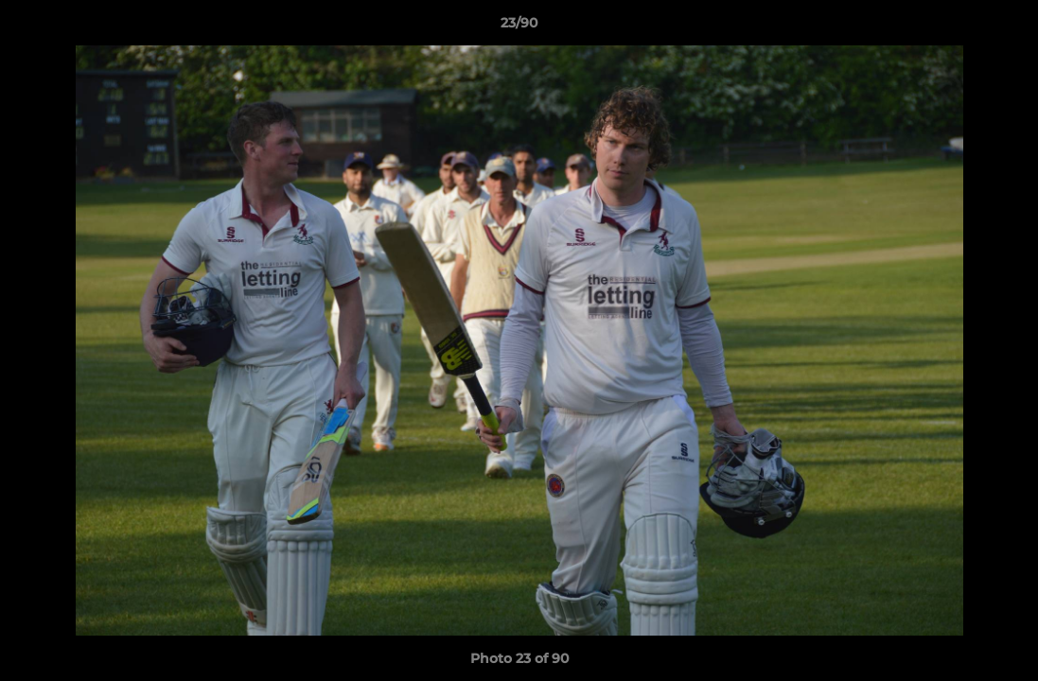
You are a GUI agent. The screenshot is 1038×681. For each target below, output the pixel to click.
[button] (1004, 27)
